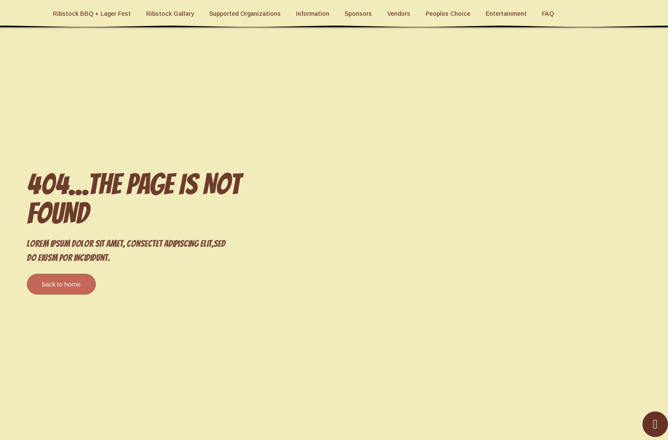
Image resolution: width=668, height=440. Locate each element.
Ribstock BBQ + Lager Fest (92, 13)
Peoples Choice (448, 13)
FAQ (548, 13)
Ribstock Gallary (170, 13)
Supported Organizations (245, 13)
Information (312, 13)
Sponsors (358, 13)
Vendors (398, 13)
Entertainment (506, 13)
